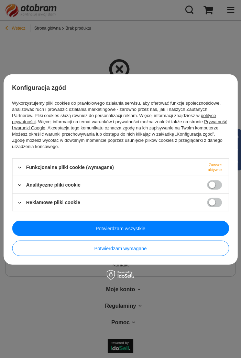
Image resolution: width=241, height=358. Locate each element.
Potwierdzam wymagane (120, 248)
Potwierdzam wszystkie (120, 228)
